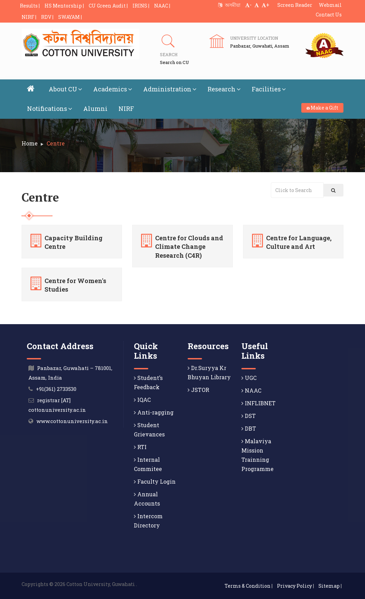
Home (30, 143)
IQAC (142, 399)
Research (224, 89)
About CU (65, 89)
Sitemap (329, 586)
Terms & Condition (247, 586)
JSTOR (198, 389)
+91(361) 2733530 (56, 388)
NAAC (251, 390)
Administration (170, 89)
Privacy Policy (294, 586)
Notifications (49, 108)
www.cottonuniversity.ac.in (72, 421)
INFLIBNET (258, 403)
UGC (248, 377)
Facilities (269, 89)
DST (248, 415)
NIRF (126, 108)
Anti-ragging (154, 412)
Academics (112, 89)
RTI (140, 446)
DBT (248, 428)
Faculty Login (155, 481)
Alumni (95, 108)
